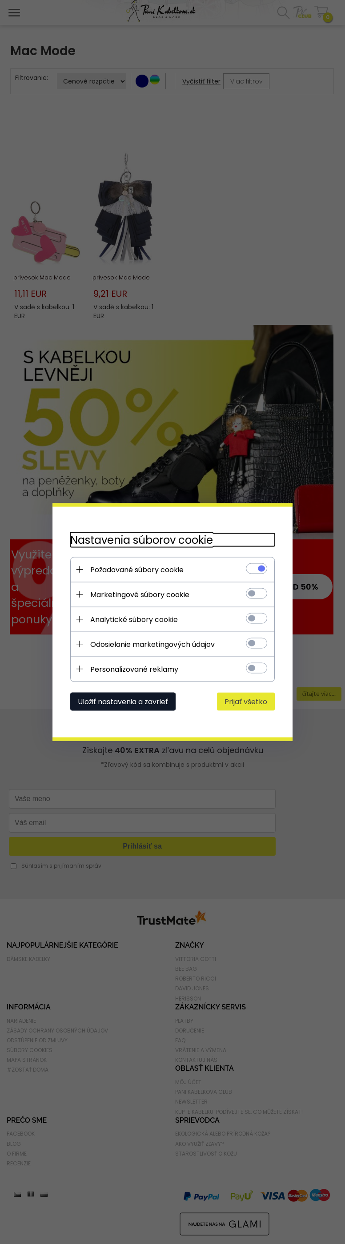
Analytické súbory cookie (134, 619)
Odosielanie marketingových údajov (152, 644)
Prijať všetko (246, 702)
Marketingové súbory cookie (139, 595)
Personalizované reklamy (134, 669)
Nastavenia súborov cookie (141, 540)
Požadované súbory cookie (137, 570)
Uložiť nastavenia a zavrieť (123, 702)
